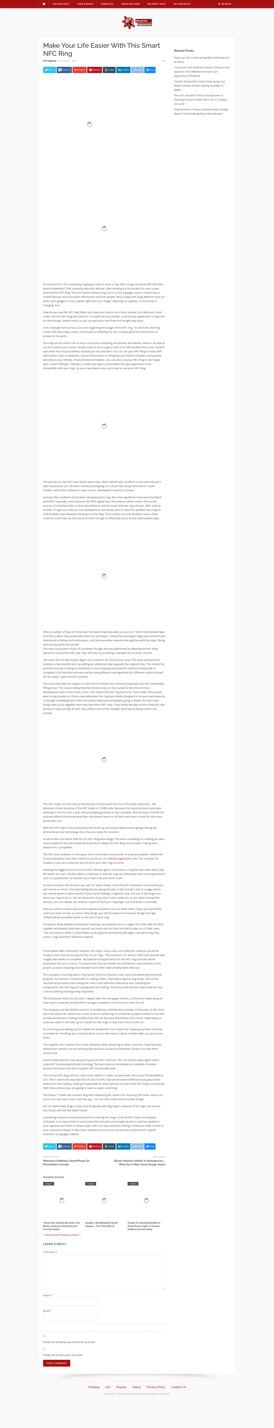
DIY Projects (182, 4)
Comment (50, 1252)
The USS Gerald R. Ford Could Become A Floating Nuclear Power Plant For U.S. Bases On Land (200, 99)
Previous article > (70, 1235)
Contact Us (178, 1387)
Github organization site (122, 858)
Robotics (107, 4)
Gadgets (48, 1183)
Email (47, 1310)
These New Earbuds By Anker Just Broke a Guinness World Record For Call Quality (61, 1225)
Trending (93, 1387)
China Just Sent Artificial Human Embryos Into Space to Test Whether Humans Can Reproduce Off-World (202, 71)
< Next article (51, 1235)
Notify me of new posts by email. (63, 1355)
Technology (61, 4)
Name (48, 1295)
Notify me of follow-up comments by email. (69, 1342)
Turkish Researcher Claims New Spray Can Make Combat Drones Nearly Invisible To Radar (199, 85)
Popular (121, 1387)
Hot (107, 1387)
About (137, 1387)
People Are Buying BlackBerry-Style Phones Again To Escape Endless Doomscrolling (144, 1225)
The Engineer (50, 60)
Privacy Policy (156, 1387)
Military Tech (156, 4)
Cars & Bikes (85, 4)
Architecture (130, 4)
